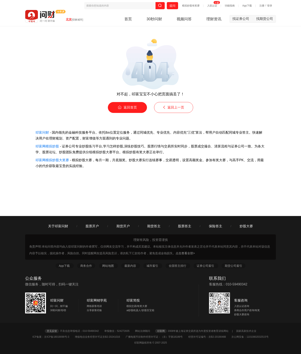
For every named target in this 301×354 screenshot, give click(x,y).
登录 (269, 5)
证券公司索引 (206, 265)
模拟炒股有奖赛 (191, 5)
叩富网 (161, 331)
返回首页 (127, 107)
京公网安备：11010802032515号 (249, 336)
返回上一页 (173, 107)
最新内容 (130, 265)
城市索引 (153, 265)
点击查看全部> (185, 253)
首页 (128, 19)
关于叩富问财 (58, 226)
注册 (261, 5)
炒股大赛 (246, 226)
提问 (172, 5)
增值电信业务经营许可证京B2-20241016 (100, 336)
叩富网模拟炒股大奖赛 (52, 160)
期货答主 (154, 226)
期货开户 (123, 226)
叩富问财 (42, 132)
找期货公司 (264, 18)
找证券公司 (242, 18)
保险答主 (215, 226)
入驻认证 (212, 5)
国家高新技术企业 (246, 331)
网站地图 (108, 265)
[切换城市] (77, 19)
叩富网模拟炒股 (47, 146)
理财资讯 (213, 19)
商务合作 (86, 265)
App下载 (247, 5)
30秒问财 (154, 19)
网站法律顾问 (144, 331)
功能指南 (230, 5)
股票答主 (184, 226)
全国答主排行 (178, 265)
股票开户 (92, 226)
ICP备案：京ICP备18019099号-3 (53, 336)
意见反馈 (52, 331)
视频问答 (184, 19)
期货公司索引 (233, 265)
